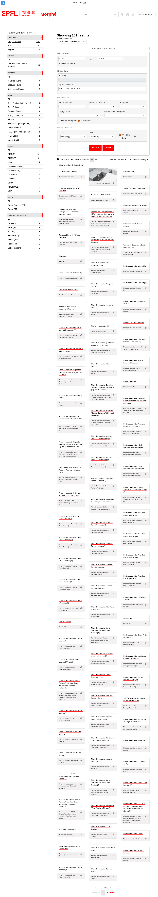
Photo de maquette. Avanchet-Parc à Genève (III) (134, 577)
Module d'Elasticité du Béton (101, 195)
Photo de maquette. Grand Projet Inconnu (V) (71, 868)
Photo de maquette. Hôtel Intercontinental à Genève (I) (133, 446)
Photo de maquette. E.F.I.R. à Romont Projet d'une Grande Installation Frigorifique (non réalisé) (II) (69, 684)
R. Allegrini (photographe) (24, 132)
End (91, 132)
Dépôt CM (24, 209)
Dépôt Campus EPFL (24, 205)
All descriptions (85, 121)
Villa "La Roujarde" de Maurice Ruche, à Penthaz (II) (134, 699)
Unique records (24, 42)
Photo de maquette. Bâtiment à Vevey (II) (102, 870)
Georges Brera (24, 112)
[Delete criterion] (128, 59)
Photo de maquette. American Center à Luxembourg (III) (101, 437)
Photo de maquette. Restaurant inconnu (70, 754)
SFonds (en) (24, 236)
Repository (62, 76)
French (24, 46)
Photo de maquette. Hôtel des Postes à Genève (101, 697)
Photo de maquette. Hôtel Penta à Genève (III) (70, 602)
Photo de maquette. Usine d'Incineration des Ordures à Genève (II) (101, 782)
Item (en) (24, 224)
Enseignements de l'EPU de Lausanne (69, 189)
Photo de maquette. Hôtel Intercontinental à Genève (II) (133, 467)
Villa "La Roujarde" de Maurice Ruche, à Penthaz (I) (102, 479)
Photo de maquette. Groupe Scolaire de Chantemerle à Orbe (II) (70, 418)
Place (10, 146)
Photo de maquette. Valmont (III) (135, 283)
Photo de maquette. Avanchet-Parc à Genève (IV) (70, 538)
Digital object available (97, 102)
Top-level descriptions (68, 121)
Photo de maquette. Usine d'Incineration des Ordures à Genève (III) (101, 630)
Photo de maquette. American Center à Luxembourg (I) (101, 458)
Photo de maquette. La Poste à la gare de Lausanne (71, 350)
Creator (11, 73)
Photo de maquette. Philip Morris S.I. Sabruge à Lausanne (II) (70, 494)
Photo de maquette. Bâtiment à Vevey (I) (70, 733)
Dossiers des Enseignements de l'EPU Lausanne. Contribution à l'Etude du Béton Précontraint (102, 214)
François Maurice (24, 116)
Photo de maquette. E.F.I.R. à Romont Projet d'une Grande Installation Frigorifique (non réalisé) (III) (134, 807)
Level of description (17, 215)
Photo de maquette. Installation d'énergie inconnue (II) (102, 655)
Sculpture (62, 256)
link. (84, 2)
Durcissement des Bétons (68, 171)
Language (12, 37)
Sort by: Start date (117, 160)
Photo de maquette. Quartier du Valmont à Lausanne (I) (102, 344)
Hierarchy (76, 159)
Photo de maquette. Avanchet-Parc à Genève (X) (70, 581)
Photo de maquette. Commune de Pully (134, 763)
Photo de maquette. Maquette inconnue (101, 760)
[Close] (155, 3)
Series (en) (24, 240)
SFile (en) (24, 228)
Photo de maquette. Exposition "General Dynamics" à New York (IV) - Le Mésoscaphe (102, 387)
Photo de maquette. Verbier (133, 834)
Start (62, 132)
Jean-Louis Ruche (24, 89)
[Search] (97, 14)
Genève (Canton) (24, 167)
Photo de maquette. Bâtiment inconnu (133, 852)
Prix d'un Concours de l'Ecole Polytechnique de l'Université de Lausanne (102, 239)
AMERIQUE (24, 187)
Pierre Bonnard (24, 128)
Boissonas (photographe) (24, 124)
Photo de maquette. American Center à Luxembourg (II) (134, 425)
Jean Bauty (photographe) (24, 103)
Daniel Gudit (24, 140)
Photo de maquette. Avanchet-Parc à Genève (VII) (134, 556)
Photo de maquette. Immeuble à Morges (70, 396)
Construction (127, 618)
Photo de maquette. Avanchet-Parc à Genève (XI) (102, 587)
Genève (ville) (24, 171)
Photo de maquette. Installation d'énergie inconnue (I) (102, 718)
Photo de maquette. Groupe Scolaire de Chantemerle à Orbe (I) (134, 489)
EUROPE (24, 158)
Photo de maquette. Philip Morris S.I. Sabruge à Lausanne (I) (103, 500)
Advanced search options (103, 48)
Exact (124, 138)
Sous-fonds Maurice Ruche (68, 290)
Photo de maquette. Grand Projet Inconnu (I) (135, 636)
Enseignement (128, 171)
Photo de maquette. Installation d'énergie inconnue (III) (134, 657)
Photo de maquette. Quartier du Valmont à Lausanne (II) (70, 329)
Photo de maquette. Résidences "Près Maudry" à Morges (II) (102, 739)
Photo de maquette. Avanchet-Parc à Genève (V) (102, 566)
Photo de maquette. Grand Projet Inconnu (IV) (135, 784)
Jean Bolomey (24, 107)
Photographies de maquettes (133, 323)
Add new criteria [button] (66, 64)
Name (10, 95)
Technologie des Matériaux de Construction (69, 847)
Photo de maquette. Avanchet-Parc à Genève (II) (134, 514)
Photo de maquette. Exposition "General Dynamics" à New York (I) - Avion (70, 372)
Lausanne (24, 175)
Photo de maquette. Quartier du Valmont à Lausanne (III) (134, 340)
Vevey (24, 183)
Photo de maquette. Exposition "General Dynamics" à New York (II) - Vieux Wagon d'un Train (70, 444)
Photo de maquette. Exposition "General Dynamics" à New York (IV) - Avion (102, 413)
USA (24, 191)
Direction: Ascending (138, 160)
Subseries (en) (24, 248)
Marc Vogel (24, 136)
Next (112, 892)
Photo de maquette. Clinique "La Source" (102, 285)
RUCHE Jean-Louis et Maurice (24, 65)
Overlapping (126, 135)
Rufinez (24, 120)
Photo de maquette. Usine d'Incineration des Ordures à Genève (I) (69, 776)
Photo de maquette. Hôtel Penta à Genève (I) (102, 608)
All (9, 60)
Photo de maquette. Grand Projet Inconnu (103, 849)
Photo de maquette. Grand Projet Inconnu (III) (71, 639)
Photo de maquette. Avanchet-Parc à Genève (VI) (102, 545)
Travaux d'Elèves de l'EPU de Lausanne (69, 236)
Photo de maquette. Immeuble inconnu (102, 306)
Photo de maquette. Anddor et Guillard (134, 303)
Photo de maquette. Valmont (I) (134, 266)
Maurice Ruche (24, 81)
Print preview (63, 159)
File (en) (24, 232)
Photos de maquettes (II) (100, 326)
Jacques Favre (24, 85)
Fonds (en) (24, 244)
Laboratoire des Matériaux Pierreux (132, 225)
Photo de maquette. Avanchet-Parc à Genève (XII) (134, 535)
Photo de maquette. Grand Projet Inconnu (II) (71, 712)
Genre (10, 197)
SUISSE (24, 154)
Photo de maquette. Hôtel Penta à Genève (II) (134, 598)
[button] (127, 14)
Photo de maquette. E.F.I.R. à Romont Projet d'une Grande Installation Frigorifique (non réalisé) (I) (69, 803)
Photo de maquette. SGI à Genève (100, 828)
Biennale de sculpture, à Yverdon (135, 205)
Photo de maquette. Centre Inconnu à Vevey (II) (100, 676)
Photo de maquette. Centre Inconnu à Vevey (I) (68, 661)
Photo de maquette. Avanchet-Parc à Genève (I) (70, 517)
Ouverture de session (146, 14)
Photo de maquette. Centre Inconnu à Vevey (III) (133, 678)
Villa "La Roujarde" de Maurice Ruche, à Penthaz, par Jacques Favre (70, 470)
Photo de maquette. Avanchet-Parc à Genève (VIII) (102, 524)
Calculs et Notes (65, 622)
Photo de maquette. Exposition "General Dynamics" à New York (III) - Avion (134, 400)
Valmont (24, 179)
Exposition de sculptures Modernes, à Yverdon (67, 308)
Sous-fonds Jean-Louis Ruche (134, 188)
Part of (11, 55)
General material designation (114, 112)
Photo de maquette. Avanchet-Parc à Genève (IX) (70, 559)
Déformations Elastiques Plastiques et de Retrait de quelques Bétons (68, 212)
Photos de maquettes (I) (67, 829)
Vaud (24, 162)
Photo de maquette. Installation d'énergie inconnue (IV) (134, 720)
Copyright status (64, 112)
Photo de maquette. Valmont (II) (70, 273)
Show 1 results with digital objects (70, 165)
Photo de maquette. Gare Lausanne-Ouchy (100, 264)
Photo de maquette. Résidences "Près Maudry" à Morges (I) (102, 807)
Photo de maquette (130, 381)
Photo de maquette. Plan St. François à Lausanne (133, 361)
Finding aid (124, 102)
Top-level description (65, 85)
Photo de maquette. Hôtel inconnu (100, 365)
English (24, 50)
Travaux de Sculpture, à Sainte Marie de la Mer (134, 246)
